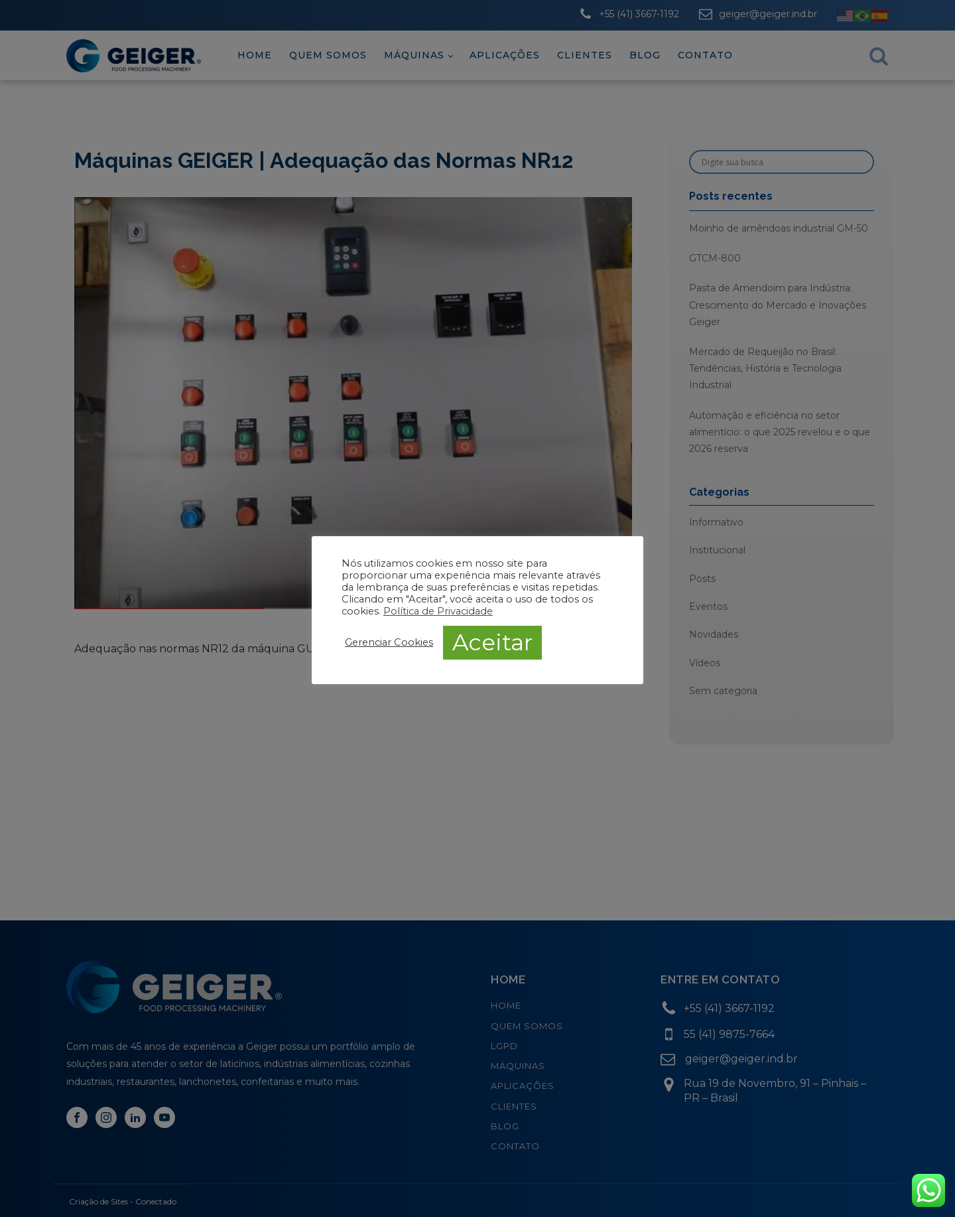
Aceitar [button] (492, 642)
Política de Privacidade (438, 611)
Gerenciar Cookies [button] (389, 642)
